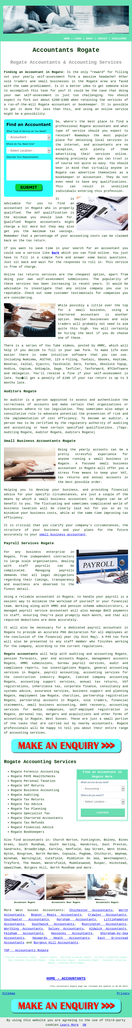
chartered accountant (78, 314)
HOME (67, 38)
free (13, 267)
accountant (61, 104)
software (79, 355)
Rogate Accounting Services (40, 761)
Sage (57, 368)
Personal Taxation (40, 781)
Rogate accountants (21, 654)
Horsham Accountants (76, 919)
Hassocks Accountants (71, 933)
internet (71, 144)
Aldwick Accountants (107, 928)
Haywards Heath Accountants (61, 938)
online (106, 109)
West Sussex (27, 910)
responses (71, 262)
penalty (48, 378)
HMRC (101, 345)
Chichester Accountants (91, 910)
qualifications (113, 182)
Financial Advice (39, 827)
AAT (37, 212)
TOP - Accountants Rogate (26, 950)
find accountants (28, 840)
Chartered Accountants (43, 818)
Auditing (31, 795)
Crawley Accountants (107, 915)
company (96, 288)
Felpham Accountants (23, 933)
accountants (50, 222)
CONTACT (102, 38)
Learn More (69, 1025)
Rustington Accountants (104, 924)
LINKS (77, 38)
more (87, 867)
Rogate (91, 81)
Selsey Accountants (66, 928)
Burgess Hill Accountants (56, 942)
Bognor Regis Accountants (56, 915)
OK (84, 1025)
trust (117, 158)
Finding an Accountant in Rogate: (34, 72)
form (59, 257)
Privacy (123, 993)
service (78, 131)
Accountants (53, 910)
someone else (117, 86)
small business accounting (51, 705)
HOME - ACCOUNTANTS (65, 978)
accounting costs (85, 236)
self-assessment (51, 76)
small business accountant (62, 534)
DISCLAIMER (119, 38)
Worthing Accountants (23, 928)
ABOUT (89, 38)
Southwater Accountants (26, 919)
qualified (12, 212)
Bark (55, 253)
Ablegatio (20, 373)
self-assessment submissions (62, 279)
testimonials (82, 293)
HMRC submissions (36, 663)
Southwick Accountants (53, 924)
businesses (99, 319)
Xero (77, 364)
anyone (116, 168)
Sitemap (8, 993)
